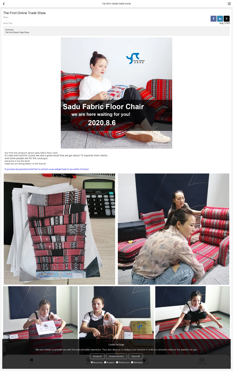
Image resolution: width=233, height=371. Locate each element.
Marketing (136, 362)
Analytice (109, 362)
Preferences (123, 362)
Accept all (97, 356)
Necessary (97, 362)
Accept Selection (116, 356)
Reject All (136, 356)
